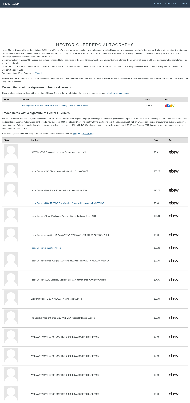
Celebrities (170, 4)
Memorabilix (11, 4)
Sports (156, 4)
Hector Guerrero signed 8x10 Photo (46, 248)
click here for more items (117, 93)
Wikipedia (39, 73)
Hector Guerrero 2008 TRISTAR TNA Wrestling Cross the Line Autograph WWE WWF (67, 203)
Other (183, 4)
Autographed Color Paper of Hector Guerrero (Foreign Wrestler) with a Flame (55, 105)
